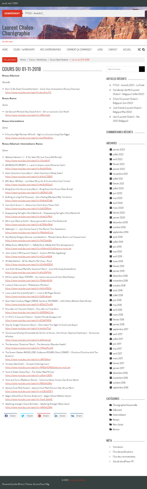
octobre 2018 (119, 285)
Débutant (117, 409)
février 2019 (118, 266)
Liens (100, 49)
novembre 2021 (120, 173)
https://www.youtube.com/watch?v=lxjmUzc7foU (28, 328)
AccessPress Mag (41, 484)
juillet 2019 (118, 241)
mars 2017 (118, 358)
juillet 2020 (118, 188)
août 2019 (118, 236)
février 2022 (119, 164)
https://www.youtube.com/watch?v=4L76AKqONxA (29, 224)
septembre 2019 (120, 232)
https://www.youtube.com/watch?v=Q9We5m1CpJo (29, 232)
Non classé (118, 424)
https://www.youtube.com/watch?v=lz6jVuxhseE (28, 339)
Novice (116, 429)
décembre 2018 (120, 275)
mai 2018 (117, 304)
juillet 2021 (118, 178)
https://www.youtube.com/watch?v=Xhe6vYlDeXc (28, 168)
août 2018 (118, 290)
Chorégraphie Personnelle (125, 405)
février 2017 (118, 363)
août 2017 (117, 334)
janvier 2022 (119, 168)
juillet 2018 (118, 295)
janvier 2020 (119, 217)
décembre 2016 (120, 372)
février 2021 (118, 183)
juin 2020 (117, 193)
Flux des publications (123, 451)
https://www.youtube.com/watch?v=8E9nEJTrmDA (29, 304)
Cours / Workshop (38, 59)
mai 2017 (117, 348)
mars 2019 (118, 261)
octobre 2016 (119, 382)
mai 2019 (117, 251)
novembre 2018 (120, 280)
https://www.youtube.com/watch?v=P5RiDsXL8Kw (28, 383)
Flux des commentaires (124, 456)
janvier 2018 (118, 324)
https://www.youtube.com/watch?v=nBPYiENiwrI (28, 359)
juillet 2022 (118, 154)
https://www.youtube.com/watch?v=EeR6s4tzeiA (28, 296)
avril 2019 (117, 256)
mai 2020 (117, 198)
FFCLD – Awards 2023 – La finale (128, 85)
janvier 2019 (118, 270)
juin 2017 (117, 343)
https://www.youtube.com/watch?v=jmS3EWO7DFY (29, 391)
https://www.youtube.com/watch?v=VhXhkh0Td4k (29, 200)
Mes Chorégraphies (50, 49)
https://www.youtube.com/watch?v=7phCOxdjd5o (28, 240)
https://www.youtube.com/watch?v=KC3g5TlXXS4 (28, 320)
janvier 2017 (118, 368)
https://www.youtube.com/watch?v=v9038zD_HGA (28, 192)
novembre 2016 (120, 377)
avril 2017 (117, 353)
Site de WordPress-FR (123, 461)
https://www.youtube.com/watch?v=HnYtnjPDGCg (28, 288)
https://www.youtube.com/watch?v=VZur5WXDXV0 (29, 264)
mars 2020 (118, 207)
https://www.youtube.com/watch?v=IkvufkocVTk (28, 92)
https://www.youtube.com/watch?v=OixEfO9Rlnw (28, 208)
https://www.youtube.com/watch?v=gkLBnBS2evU (29, 184)
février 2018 (118, 319)
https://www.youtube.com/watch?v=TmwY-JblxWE (29, 399)
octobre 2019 (119, 227)
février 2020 (119, 212)
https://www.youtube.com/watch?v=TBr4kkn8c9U (28, 280)
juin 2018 (117, 300)
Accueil (127, 49)
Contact (113, 49)
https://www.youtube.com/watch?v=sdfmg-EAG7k (28, 375)
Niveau (116, 419)
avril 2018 (117, 309)
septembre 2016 (120, 387)
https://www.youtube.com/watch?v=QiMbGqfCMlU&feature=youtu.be (37, 367)
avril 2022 (118, 159)
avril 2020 (118, 202)
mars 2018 (118, 314)
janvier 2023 (119, 149)
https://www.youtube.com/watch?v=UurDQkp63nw (29, 137)
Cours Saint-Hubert (59, 59)
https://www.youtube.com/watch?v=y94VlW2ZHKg (28, 407)
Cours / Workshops (24, 49)
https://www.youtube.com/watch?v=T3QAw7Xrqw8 (29, 347)
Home (5, 49)
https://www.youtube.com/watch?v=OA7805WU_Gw (29, 312)
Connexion (118, 446)
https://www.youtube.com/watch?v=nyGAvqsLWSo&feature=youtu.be (38, 248)
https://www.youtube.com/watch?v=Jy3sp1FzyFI (27, 160)
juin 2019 (117, 246)
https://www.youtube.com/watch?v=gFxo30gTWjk (28, 272)
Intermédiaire (119, 414)
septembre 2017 (120, 329)
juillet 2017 (118, 338)
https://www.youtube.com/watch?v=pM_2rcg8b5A (28, 256)
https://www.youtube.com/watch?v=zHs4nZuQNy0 (28, 216)
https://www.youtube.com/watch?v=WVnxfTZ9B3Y (29, 176)
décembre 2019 (120, 222)
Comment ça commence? (79, 49)
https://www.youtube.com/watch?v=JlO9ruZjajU (27, 115)
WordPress (19, 484)
